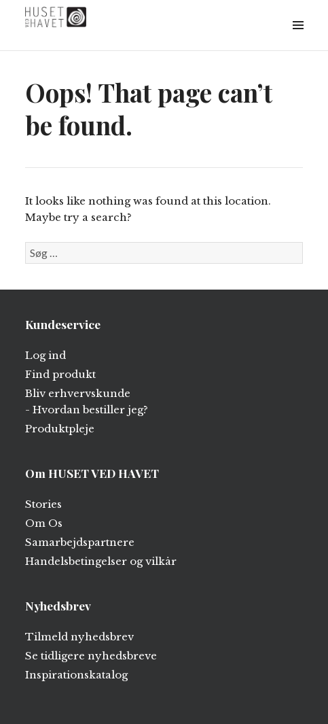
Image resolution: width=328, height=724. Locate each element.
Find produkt (60, 374)
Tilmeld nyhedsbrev (79, 636)
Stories (43, 504)
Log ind (45, 355)
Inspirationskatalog (76, 674)
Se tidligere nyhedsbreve (91, 655)
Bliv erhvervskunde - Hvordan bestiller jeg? (86, 401)
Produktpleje (59, 428)
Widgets (298, 40)
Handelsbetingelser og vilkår (101, 561)
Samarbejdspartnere (79, 542)
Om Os (43, 523)
